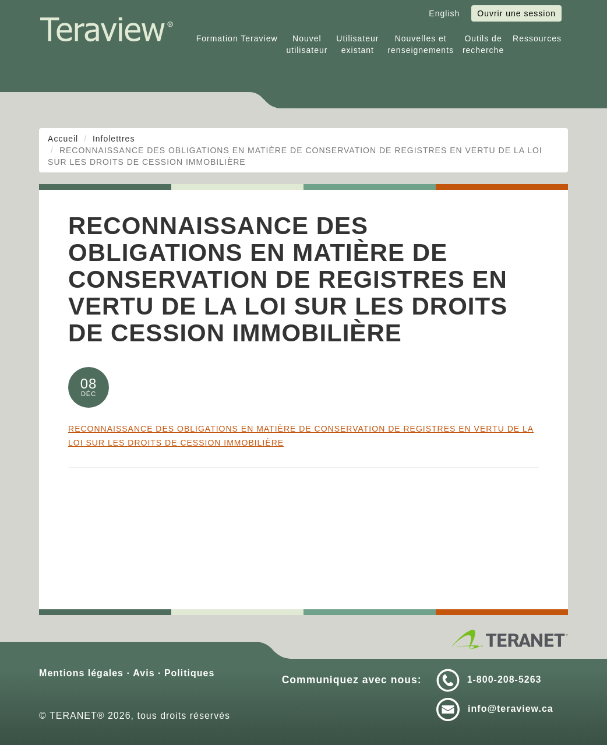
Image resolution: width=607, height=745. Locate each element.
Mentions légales (81, 673)
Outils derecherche (483, 44)
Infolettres (114, 138)
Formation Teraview (237, 38)
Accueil (63, 138)
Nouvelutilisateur (306, 44)
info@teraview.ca (510, 709)
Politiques (189, 673)
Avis (143, 673)
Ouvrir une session (516, 13)
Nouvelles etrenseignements (420, 44)
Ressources (537, 38)
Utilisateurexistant (357, 44)
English (444, 13)
